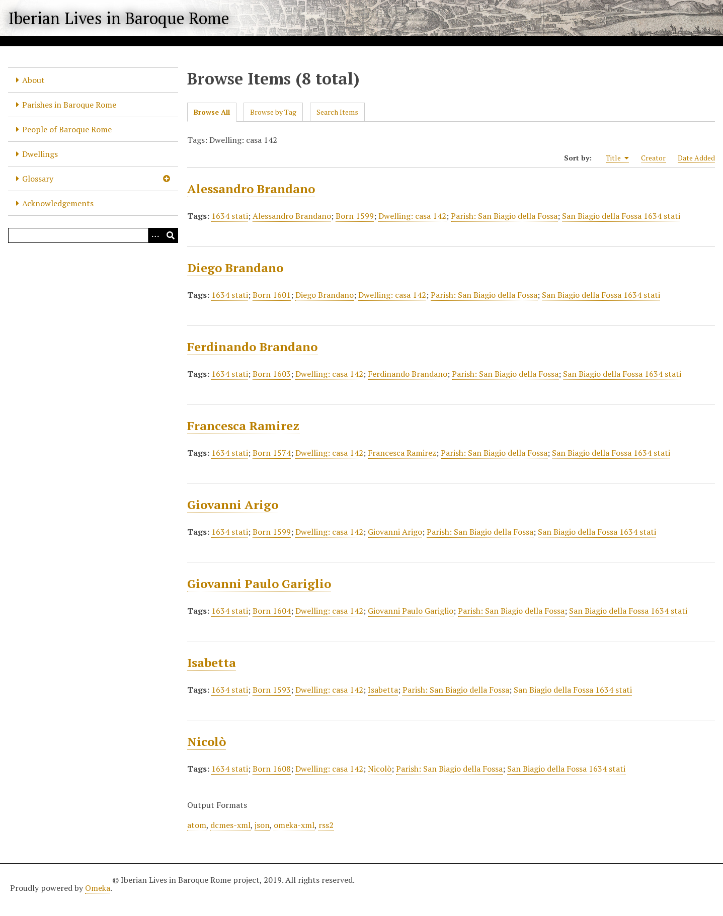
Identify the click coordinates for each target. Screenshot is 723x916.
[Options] (155, 235)
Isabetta (211, 662)
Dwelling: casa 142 (412, 215)
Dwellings (40, 153)
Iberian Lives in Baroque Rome (118, 18)
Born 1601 (272, 294)
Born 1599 (355, 215)
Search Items (337, 112)
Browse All (212, 112)
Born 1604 (272, 610)
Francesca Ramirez (243, 426)
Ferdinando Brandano (252, 347)
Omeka (97, 887)
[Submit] (170, 235)
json (262, 824)
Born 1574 (272, 452)
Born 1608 (272, 768)
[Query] (93, 235)
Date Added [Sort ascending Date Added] (696, 157)
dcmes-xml (230, 824)
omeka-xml (294, 824)
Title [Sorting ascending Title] (617, 158)
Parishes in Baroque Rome (69, 104)
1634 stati (229, 215)
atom (196, 824)
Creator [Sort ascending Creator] (653, 157)
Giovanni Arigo (232, 504)
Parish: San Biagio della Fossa (504, 215)
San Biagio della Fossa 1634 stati (621, 215)
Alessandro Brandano (251, 189)
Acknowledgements (58, 203)
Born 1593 (272, 689)
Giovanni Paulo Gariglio (259, 583)
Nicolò (206, 741)
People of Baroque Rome (67, 129)
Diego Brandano (235, 268)
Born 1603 (272, 373)
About (33, 80)
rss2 (326, 824)
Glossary (37, 178)
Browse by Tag (273, 112)
